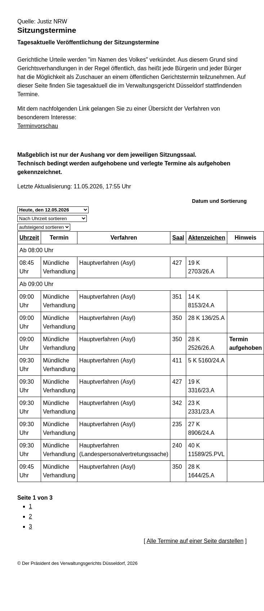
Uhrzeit (29, 238)
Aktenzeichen (206, 238)
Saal (178, 238)
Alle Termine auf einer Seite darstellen (195, 541)
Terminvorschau (37, 126)
